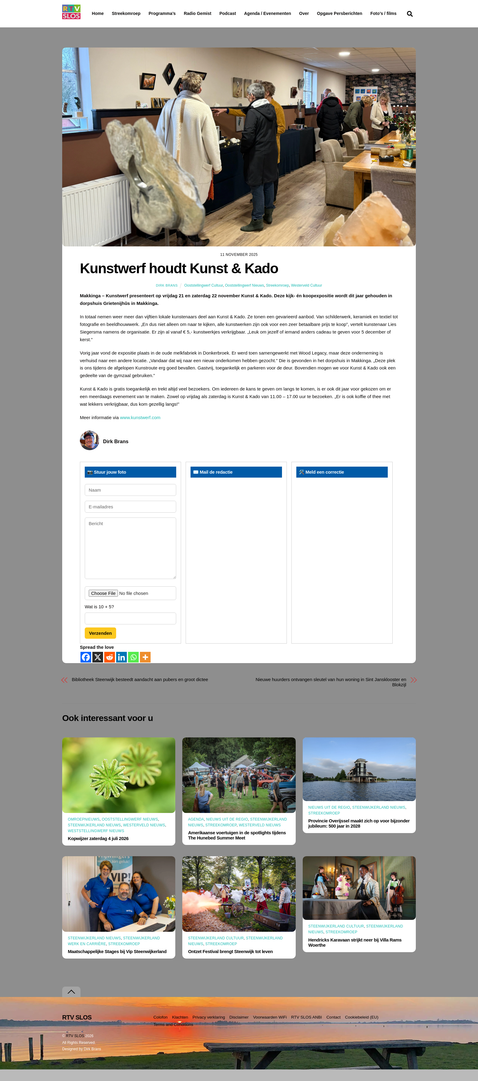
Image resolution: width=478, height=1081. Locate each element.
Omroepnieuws (84, 831)
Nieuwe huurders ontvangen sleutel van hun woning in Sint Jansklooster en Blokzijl (330, 694)
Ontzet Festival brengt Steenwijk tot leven (230, 963)
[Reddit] (109, 669)
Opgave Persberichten (361, 13)
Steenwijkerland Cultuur (216, 950)
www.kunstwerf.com (140, 429)
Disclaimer (239, 1028)
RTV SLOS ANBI (306, 1028)
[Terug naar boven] (71, 1003)
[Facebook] (85, 669)
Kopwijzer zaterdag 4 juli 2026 (98, 850)
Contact (333, 1028)
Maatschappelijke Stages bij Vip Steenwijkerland (117, 963)
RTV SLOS (75, 1047)
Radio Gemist (213, 13)
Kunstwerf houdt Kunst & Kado (179, 280)
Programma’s (173, 13)
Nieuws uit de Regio (227, 831)
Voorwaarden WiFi (270, 1028)
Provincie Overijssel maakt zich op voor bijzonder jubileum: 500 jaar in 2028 (358, 835)
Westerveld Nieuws (144, 837)
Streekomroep (127, 13)
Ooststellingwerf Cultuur (203, 297)
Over (320, 13)
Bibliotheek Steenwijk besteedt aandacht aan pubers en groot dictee (140, 691)
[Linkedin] (121, 669)
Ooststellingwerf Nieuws (244, 297)
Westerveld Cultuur (306, 297)
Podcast (243, 13)
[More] (145, 669)
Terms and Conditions (173, 1036)
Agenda (196, 831)
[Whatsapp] (133, 669)
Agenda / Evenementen (283, 13)
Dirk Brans (167, 297)
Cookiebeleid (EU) (362, 1028)
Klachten (180, 1028)
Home (93, 13)
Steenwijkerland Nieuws (94, 837)
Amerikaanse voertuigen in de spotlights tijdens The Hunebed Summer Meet (237, 847)
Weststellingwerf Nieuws (96, 843)
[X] (97, 669)
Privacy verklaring (208, 1028)
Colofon (160, 1028)
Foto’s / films (106, 25)
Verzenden (100, 644)
